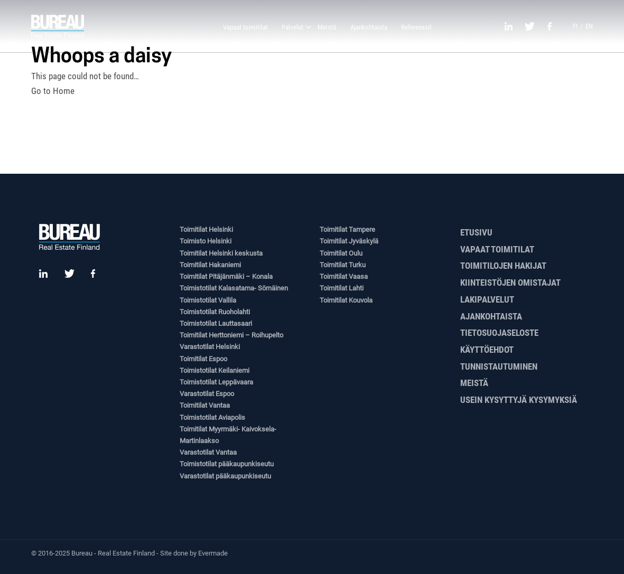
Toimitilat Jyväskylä (349, 241)
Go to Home (52, 91)
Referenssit (416, 27)
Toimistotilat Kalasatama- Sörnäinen (234, 288)
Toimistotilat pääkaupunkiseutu (227, 464)
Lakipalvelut (487, 299)
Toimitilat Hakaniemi (210, 265)
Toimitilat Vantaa (205, 405)
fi (575, 26)
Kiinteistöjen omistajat (510, 282)
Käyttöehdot (487, 349)
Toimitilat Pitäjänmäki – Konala (226, 276)
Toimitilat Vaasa (344, 276)
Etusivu (476, 232)
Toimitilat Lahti (342, 288)
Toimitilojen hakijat (503, 265)
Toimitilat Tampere (347, 229)
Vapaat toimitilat (245, 27)
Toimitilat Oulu (341, 253)
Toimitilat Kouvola (346, 300)
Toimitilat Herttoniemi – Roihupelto (231, 335)
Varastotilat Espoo (207, 394)
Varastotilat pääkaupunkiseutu (225, 476)
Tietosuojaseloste (499, 332)
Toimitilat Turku (343, 265)
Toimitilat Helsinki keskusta (221, 253)
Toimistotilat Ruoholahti (215, 312)
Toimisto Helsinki (205, 241)
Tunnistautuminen (498, 366)
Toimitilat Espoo (203, 359)
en (589, 26)
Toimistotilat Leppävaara (216, 382)
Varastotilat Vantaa (208, 452)
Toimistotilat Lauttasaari (216, 323)
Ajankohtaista (368, 27)
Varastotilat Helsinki (210, 347)
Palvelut (292, 27)
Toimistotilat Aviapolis (212, 417)
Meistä (327, 27)
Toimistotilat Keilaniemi (214, 370)
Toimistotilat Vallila (208, 300)
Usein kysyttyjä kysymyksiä (518, 399)
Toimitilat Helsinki (206, 229)
